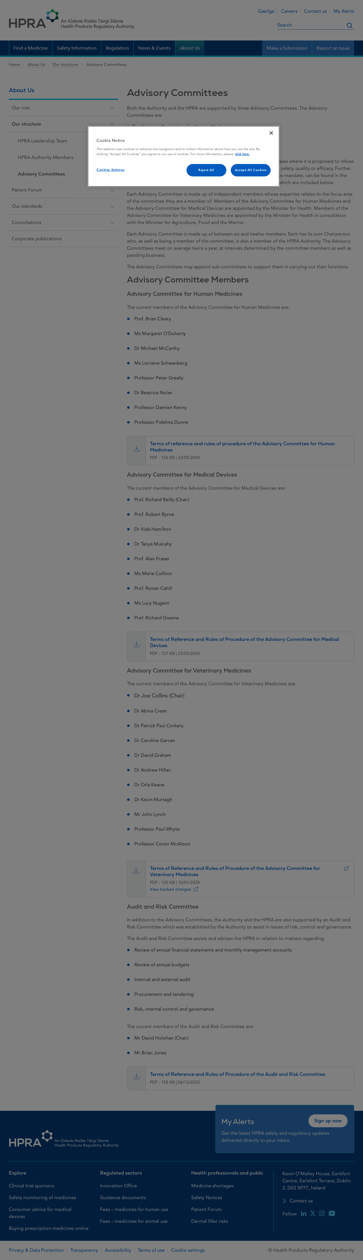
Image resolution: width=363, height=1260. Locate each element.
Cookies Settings (111, 170)
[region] (183, 156)
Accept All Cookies (250, 170)
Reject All (206, 170)
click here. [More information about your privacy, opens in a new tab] (242, 154)
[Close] (271, 132)
